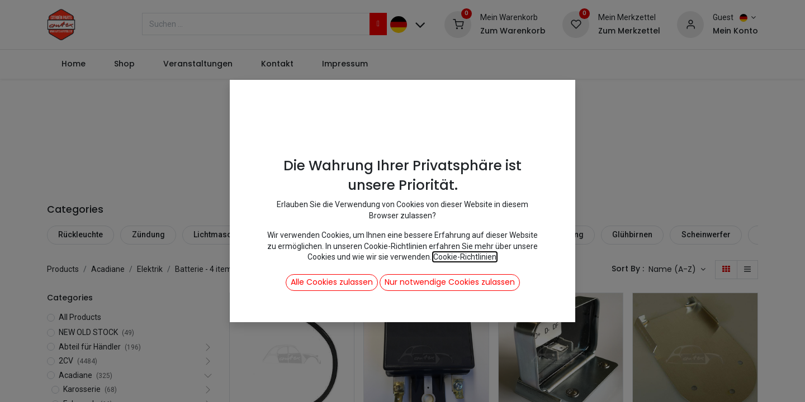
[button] (677, 269)
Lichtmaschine (220, 234)
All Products (80, 317)
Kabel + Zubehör (479, 234)
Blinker (288, 234)
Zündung (148, 234)
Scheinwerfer (706, 234)
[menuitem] (73, 64)
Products (63, 269)
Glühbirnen (632, 234)
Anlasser (346, 234)
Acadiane (108, 269)
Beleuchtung (561, 234)
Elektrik (150, 269)
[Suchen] (378, 24)
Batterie (406, 234)
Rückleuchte (80, 234)
